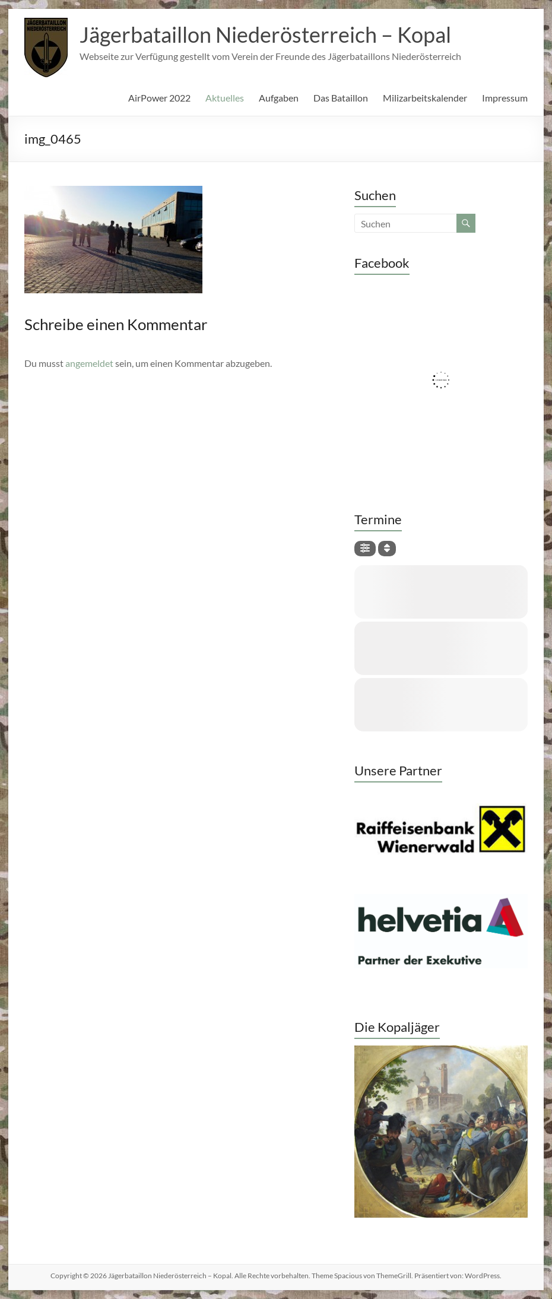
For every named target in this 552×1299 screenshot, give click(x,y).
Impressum (505, 97)
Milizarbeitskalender (425, 97)
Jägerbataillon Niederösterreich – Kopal (265, 34)
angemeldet (89, 363)
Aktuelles (224, 97)
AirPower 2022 (159, 97)
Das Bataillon (340, 97)
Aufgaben (279, 97)
